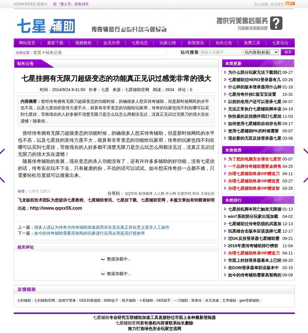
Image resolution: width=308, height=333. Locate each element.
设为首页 (277, 4)
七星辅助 (101, 317)
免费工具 (252, 42)
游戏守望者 (67, 300)
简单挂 (196, 300)
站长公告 (224, 42)
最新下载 (55, 42)
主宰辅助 (229, 300)
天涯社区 (208, 194)
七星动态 (139, 42)
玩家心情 (168, 42)
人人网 (159, 194)
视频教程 (83, 42)
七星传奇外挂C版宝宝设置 (252, 94)
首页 (37, 52)
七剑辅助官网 (44, 300)
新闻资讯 (196, 42)
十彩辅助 (146, 300)
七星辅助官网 (127, 323)
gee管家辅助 (249, 300)
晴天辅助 (129, 300)
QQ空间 (131, 194)
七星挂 (33, 191)
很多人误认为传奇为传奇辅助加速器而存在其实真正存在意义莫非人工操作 (102, 227)
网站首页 (27, 42)
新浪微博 (145, 194)
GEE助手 (163, 300)
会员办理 (111, 42)
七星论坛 (280, 42)
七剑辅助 (24, 300)
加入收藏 (261, 4)
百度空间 (184, 194)
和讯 (195, 194)
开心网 (170, 194)
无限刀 (45, 191)
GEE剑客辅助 (89, 300)
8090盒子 (111, 300)
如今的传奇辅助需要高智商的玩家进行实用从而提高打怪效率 (89, 233)
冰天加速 (212, 300)
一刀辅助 (181, 300)
